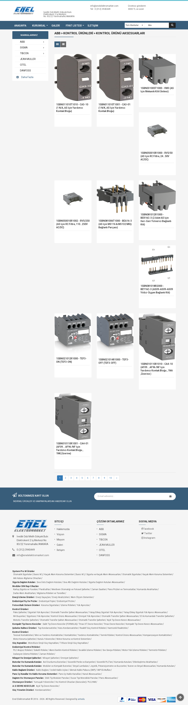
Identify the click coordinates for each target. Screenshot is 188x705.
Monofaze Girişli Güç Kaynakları (43, 643)
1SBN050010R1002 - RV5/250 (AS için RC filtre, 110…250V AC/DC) (73, 224)
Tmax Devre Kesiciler (114, 624)
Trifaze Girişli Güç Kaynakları (73, 643)
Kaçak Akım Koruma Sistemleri (157, 574)
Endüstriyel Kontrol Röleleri (26, 647)
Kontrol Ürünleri (20, 609)
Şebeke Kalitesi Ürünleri (24, 628)
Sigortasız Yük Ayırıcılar (38, 616)
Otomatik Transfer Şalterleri (92, 620)
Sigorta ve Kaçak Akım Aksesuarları (103, 574)
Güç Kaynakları (19, 643)
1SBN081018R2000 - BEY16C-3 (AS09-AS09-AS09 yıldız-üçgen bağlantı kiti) (157, 289)
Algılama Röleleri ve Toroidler (51, 593)
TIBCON (103, 539)
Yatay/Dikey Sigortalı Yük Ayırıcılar (105, 612)
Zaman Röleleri (46, 654)
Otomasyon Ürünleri (22, 682)
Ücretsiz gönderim (137, 6)
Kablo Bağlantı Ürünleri (23, 670)
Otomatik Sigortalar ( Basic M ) (28, 574)
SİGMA (103, 534)
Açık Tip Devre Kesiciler (47, 686)
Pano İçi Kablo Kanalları (70, 674)
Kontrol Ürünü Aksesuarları (64, 616)
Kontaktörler (70, 635)
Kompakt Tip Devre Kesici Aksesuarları (144, 624)
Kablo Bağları (42, 670)
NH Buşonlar (19, 616)
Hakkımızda (63, 529)
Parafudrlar (44, 589)
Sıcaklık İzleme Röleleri (90, 650)
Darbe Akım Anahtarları (24, 593)
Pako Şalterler (19, 612)
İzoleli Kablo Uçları (59, 670)
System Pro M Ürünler (23, 571)
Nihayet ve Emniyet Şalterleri (26, 658)
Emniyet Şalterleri (69, 658)
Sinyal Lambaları (81, 666)
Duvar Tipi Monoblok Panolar (84, 678)
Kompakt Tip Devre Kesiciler (26, 624)
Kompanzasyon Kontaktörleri (157, 635)
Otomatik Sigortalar (131, 574)
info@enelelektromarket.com (104, 6)
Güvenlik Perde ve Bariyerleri (81, 662)
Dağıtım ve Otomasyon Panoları (27, 678)
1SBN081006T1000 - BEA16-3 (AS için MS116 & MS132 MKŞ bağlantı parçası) (115, 224)
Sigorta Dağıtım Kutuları (23, 582)
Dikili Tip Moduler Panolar (57, 678)
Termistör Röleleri (157, 650)
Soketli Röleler (40, 650)
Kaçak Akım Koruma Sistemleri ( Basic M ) (64, 574)
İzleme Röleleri (68, 605)
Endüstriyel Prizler (65, 601)
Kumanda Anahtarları (147, 589)
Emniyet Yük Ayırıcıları (89, 616)
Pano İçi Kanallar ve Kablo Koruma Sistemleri (34, 674)
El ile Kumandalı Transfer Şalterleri (156, 616)
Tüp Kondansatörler (47, 628)
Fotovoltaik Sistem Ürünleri (26, 605)
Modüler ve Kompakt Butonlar (57, 666)
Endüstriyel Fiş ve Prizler (24, 601)
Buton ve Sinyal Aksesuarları (141, 666)
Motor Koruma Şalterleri (24, 639)
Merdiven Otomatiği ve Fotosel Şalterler (71, 589)
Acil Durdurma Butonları (54, 662)
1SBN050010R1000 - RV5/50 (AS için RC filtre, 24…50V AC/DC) (157, 156)
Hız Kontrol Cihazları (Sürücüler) (70, 682)
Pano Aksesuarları (108, 678)
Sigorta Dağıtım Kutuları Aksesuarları (106, 582)
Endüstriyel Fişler (47, 601)
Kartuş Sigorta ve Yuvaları (25, 589)
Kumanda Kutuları (122, 662)
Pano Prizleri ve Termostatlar (121, 589)
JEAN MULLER (107, 544)
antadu (81, 699)
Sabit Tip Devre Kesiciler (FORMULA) (60, 624)
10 (110, 478)
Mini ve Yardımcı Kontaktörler (49, 635)
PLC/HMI (92, 682)
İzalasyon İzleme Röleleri (25, 654)
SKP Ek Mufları (104, 670)
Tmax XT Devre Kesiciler (90, 624)
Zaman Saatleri (98, 589)
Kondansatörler (42, 690)
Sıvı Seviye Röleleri (112, 650)
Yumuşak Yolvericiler (44, 682)
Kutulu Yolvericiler (46, 639)
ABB (101, 529)
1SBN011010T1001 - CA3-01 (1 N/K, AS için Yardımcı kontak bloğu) (114, 107)
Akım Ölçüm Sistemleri (82, 597)
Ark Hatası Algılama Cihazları (27, 578)
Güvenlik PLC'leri (105, 662)
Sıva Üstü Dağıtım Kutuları (49, 582)
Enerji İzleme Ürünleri (23, 597)
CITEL (102, 550)
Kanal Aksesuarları (92, 674)
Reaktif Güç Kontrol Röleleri (93, 628)
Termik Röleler (107, 635)
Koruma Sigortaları (50, 605)
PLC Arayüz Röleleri (22, 650)
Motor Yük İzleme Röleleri (134, 650)
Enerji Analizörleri (60, 597)
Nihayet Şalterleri (51, 658)
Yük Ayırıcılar (83, 605)
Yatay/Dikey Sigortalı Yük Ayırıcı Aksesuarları (145, 612)
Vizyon (60, 534)
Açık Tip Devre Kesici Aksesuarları (123, 620)
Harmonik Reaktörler (117, 628)
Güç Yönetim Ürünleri (23, 690)
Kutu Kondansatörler (68, 628)
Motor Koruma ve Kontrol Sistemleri (73, 639)
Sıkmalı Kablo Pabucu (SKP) (82, 670)
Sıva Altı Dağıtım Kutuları (75, 582)
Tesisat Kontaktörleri (23, 635)
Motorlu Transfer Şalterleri (25, 620)
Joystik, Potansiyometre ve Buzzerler (108, 666)
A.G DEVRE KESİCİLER (23, 686)
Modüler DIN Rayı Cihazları (25, 586)
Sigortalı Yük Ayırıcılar (38, 612)
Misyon (61, 539)
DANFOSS (104, 555)
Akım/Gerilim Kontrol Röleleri (63, 650)
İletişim (61, 550)
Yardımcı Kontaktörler (88, 635)
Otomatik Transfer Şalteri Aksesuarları (69, 612)
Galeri (60, 544)
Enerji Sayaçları (43, 597)
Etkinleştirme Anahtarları (145, 662)
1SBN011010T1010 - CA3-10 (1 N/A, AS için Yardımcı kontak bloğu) (72, 107)
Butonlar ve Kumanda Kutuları (27, 662)
